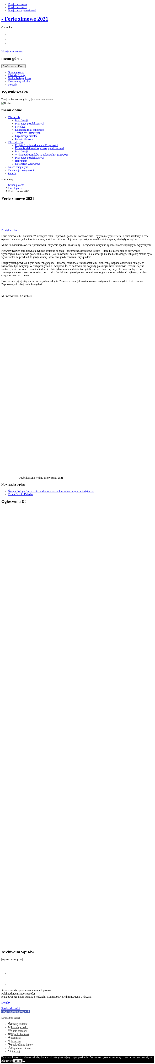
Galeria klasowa (24, 139)
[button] (15, 1011)
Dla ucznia (14, 117)
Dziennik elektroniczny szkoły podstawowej (39, 148)
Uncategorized (16, 188)
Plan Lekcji (21, 120)
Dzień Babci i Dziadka (20, 494)
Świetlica (20, 126)
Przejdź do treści (17, 7)
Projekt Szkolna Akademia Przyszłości (36, 145)
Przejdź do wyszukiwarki (22, 10)
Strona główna (16, 72)
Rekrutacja (21, 160)
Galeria (12, 173)
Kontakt (12, 84)
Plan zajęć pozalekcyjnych (29, 123)
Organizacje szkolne (26, 135)
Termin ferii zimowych (27, 132)
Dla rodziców (15, 142)
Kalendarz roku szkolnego (29, 129)
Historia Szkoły (16, 75)
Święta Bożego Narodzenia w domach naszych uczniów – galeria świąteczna (51, 491)
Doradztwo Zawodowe (27, 163)
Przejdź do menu (17, 4)
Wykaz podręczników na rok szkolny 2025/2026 (41, 154)
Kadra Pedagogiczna (19, 78)
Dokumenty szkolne (19, 81)
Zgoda (18, 1061)
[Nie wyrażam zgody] (24, 1061)
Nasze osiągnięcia (18, 167)
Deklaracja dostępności (21, 170)
